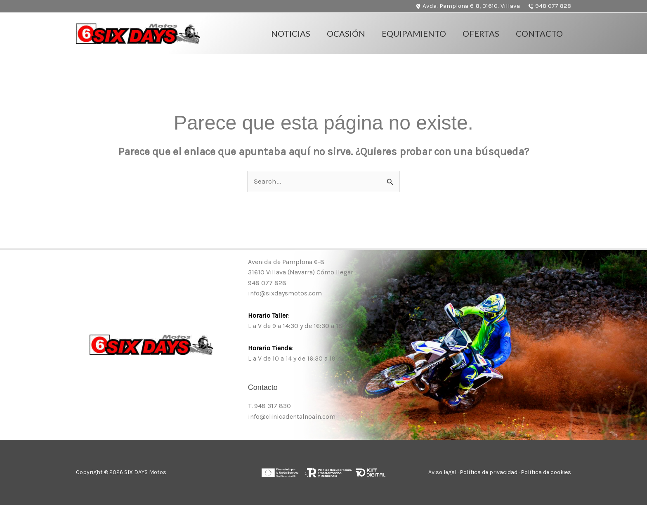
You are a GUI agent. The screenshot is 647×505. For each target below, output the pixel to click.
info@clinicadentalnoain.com (291, 416)
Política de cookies (546, 472)
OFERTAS (481, 33)
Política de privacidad (488, 472)
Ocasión (346, 33)
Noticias (290, 33)
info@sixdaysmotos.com (285, 293)
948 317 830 (272, 406)
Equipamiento (414, 33)
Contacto (539, 33)
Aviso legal (442, 472)
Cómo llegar (334, 272)
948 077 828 (267, 283)
